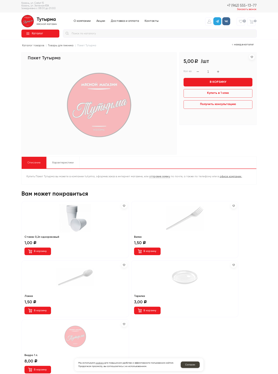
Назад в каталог (244, 44)
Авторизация (209, 22)
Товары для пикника (60, 45)
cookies (100, 363)
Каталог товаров (33, 45)
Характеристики (63, 162)
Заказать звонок (247, 9)
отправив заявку (159, 176)
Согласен (190, 364)
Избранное (244, 21)
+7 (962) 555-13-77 (242, 5)
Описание (34, 162)
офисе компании (231, 176)
